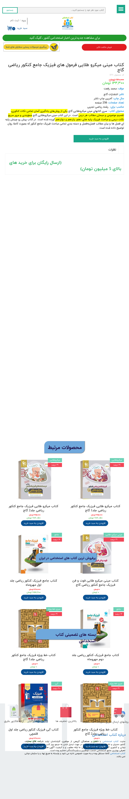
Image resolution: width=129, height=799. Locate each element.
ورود (23, 20)
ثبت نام (14, 20)
